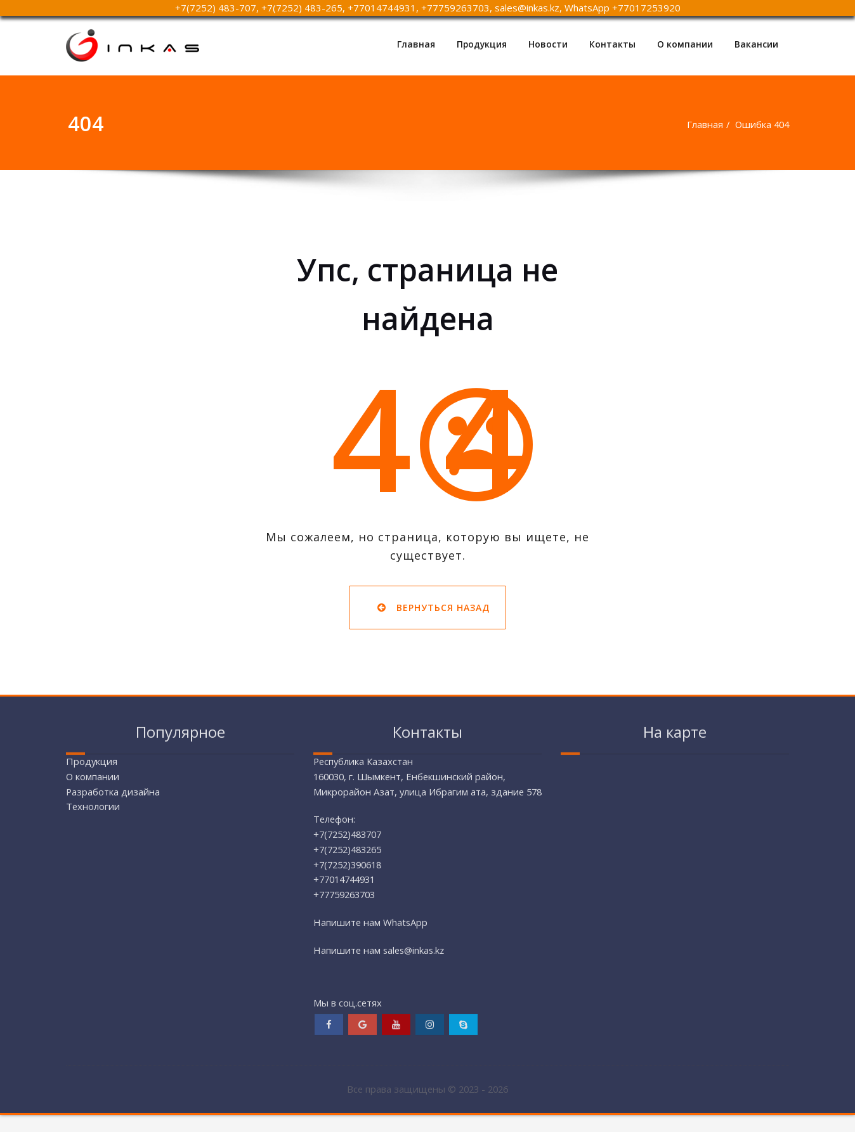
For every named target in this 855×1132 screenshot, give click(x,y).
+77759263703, (456, 7)
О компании (685, 44)
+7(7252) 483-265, (303, 7)
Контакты (612, 44)
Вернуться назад (428, 607)
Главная (415, 44)
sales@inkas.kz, (530, 7)
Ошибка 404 (761, 124)
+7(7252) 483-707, (217, 7)
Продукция (481, 44)
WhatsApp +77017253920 (623, 7)
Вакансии (756, 44)
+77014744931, (383, 7)
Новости (548, 44)
